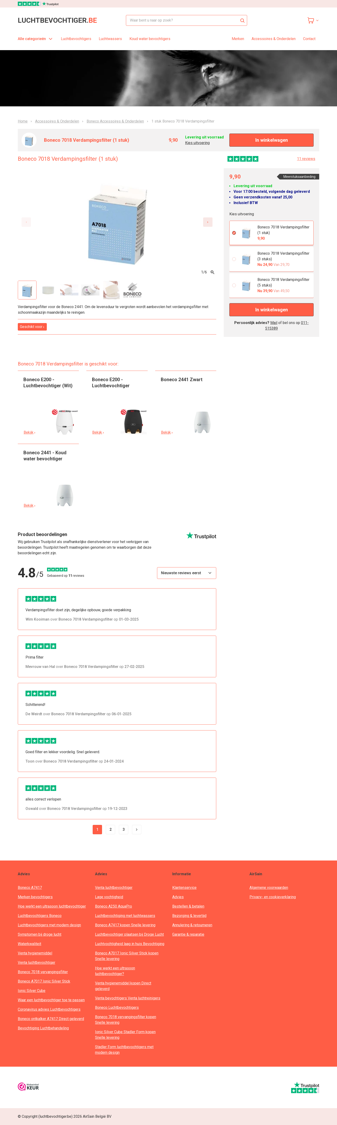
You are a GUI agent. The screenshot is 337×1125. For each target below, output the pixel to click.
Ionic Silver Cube (31, 990)
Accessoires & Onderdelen (274, 39)
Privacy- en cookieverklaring (272, 897)
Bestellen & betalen (188, 906)
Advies (178, 897)
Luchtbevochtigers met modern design (49, 925)
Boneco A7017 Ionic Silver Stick (44, 981)
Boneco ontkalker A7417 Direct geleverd (51, 1019)
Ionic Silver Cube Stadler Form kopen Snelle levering (125, 1035)
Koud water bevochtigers (149, 39)
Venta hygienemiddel (35, 953)
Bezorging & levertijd (189, 915)
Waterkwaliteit (29, 944)
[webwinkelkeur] (28, 1087)
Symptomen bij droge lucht (39, 934)
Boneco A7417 (30, 887)
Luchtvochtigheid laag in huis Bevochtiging (129, 944)
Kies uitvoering (197, 143)
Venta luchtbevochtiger (36, 962)
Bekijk (30, 432)
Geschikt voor (32, 326)
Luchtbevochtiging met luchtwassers (125, 915)
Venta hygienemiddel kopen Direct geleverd (123, 986)
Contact (309, 39)
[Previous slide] (26, 222)
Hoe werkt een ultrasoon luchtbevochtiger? (115, 971)
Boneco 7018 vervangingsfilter (43, 972)
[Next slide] (207, 222)
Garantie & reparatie (188, 934)
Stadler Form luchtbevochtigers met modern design (124, 1050)
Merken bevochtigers (35, 897)
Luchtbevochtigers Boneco (40, 915)
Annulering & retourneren (192, 925)
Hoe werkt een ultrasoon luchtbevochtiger (52, 906)
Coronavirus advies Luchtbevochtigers (49, 1009)
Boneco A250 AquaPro (113, 906)
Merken (238, 39)
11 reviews (306, 158)
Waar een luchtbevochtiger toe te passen (51, 1000)
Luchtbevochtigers (76, 39)
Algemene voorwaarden (268, 887)
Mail (273, 322)
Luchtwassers (110, 39)
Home (23, 121)
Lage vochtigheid (109, 897)
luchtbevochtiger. (57, 20)
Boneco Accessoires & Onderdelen (115, 121)
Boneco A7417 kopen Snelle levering (125, 925)
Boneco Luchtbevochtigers (117, 1007)
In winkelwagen (271, 140)
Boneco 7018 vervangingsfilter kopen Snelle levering (125, 1020)
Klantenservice (184, 887)
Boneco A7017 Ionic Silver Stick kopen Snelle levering (126, 956)
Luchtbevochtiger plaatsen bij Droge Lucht (129, 934)
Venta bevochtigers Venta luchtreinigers (127, 998)
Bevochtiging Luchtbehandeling (43, 1028)
